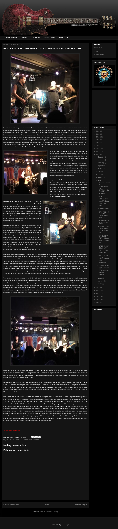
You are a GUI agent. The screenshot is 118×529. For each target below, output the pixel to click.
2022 (98, 143)
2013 (98, 299)
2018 (98, 154)
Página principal (11, 37)
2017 (98, 287)
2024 (98, 137)
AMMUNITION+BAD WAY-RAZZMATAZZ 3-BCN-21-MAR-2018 (103, 258)
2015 (98, 293)
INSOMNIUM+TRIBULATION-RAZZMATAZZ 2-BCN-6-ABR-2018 (103, 238)
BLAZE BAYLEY (15, 440)
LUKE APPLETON (34, 440)
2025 (98, 134)
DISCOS (24, 37)
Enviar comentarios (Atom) (49, 512)
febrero (100, 281)
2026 (98, 131)
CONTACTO (63, 37)
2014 (98, 296)
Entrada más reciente (11, 505)
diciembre (101, 157)
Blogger (67, 525)
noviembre (101, 160)
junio (99, 174)
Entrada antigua (81, 505)
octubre (100, 163)
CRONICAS (36, 37)
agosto (100, 169)
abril (99, 180)
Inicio (47, 505)
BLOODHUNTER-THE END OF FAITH (103, 222)
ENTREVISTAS (50, 37)
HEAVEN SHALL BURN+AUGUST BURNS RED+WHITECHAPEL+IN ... (103, 248)
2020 (98, 148)
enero (100, 284)
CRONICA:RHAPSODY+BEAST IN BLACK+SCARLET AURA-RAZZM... (103, 269)
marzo (100, 278)
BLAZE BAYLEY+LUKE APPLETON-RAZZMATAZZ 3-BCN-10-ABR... (103, 201)
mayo (100, 177)
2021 (98, 146)
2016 (98, 290)
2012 (98, 302)
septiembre (102, 166)
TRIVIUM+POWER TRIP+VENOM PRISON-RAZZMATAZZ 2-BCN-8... (103, 213)
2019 (98, 151)
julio (99, 171)
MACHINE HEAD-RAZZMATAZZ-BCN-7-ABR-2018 (103, 229)
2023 (98, 140)
